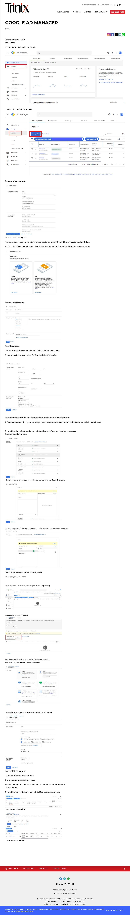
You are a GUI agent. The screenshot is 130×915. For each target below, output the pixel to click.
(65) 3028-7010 (117, 12)
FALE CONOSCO (103, 5)
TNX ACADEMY (100, 12)
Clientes (87, 12)
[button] (112, 5)
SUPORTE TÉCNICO (89, 5)
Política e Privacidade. (24, 911)
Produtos (76, 12)
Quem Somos (63, 12)
